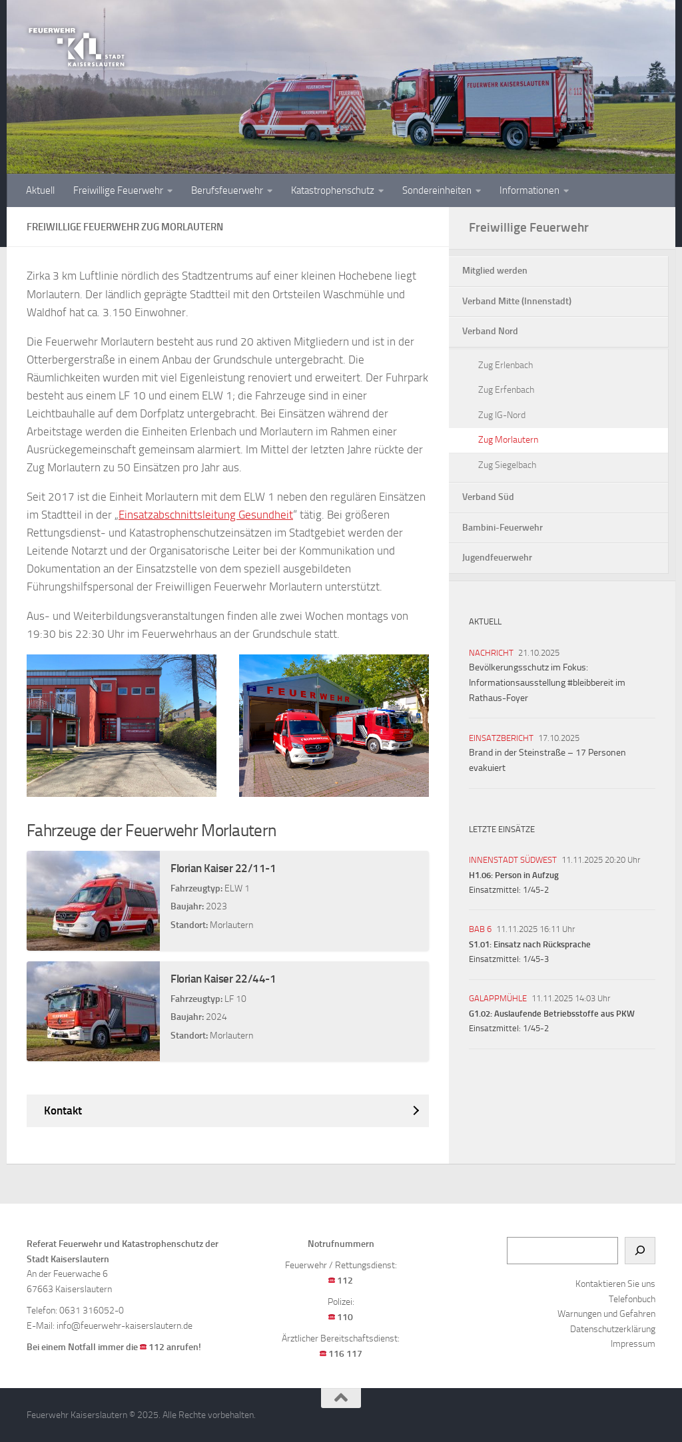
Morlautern (231, 925)
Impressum (633, 1343)
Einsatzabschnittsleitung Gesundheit (206, 514)
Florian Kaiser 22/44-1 (223, 978)
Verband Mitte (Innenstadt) (516, 301)
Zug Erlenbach (505, 365)
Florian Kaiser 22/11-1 (223, 868)
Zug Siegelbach (507, 465)
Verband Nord (490, 331)
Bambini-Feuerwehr (502, 527)
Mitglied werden (494, 270)
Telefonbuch (632, 1299)
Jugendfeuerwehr (497, 557)
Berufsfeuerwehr (227, 190)
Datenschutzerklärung (612, 1329)
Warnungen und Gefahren (606, 1314)
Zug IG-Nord (501, 415)
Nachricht (491, 653)
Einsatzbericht (501, 738)
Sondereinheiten (437, 190)
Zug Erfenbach (506, 389)
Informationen (529, 190)
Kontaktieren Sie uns (615, 1284)
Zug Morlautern (508, 439)
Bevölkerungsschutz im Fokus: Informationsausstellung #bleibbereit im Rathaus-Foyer (547, 682)
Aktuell (40, 190)
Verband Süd (488, 497)
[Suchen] (640, 1250)
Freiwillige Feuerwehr (118, 190)
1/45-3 (536, 959)
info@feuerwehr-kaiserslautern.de (124, 1325)
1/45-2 (536, 890)
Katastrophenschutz (332, 190)
